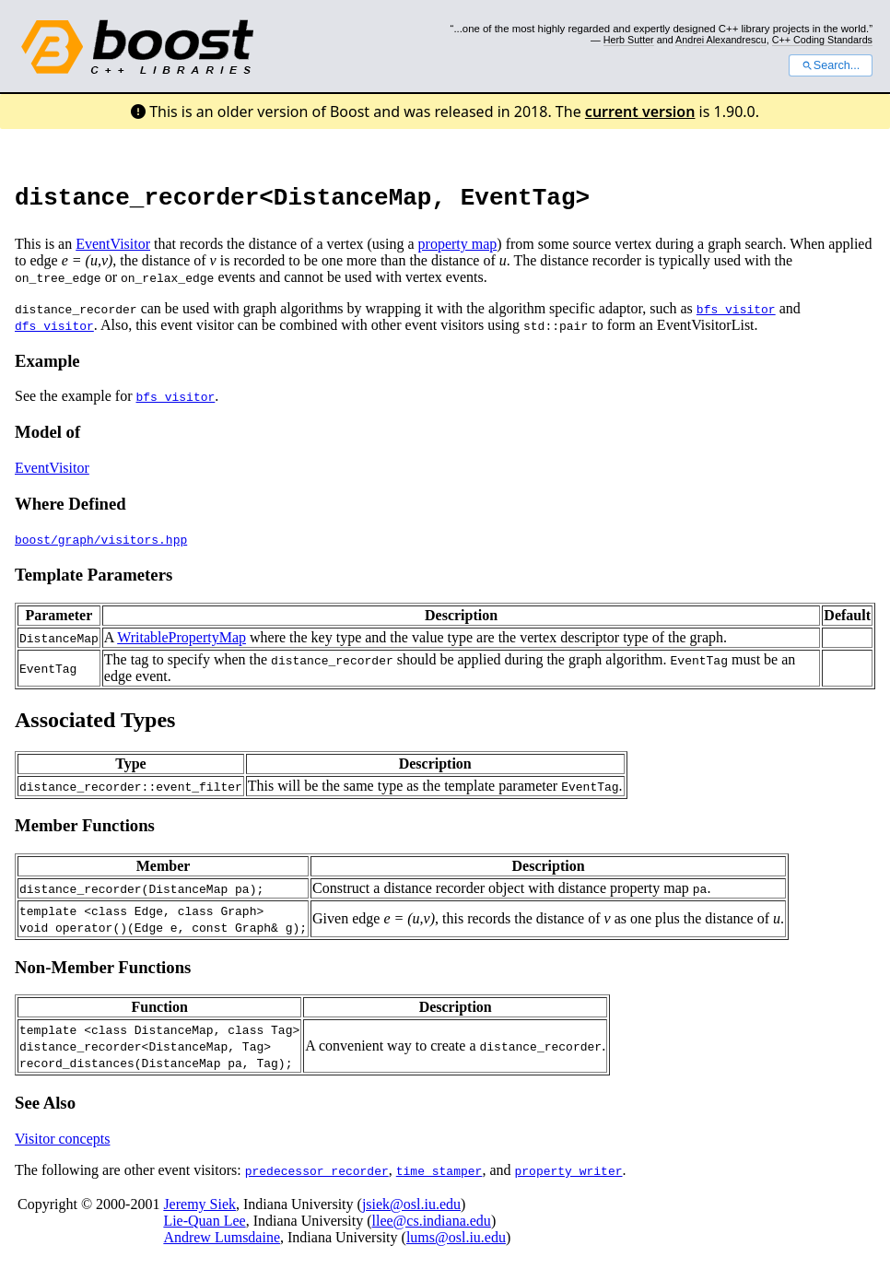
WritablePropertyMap (181, 643)
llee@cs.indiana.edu (431, 1226)
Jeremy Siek (199, 1209)
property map (458, 249)
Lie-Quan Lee (204, 1226)
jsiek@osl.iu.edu (411, 1209)
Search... (831, 65)
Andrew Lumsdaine (221, 1243)
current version (640, 111)
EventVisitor (113, 249)
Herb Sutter (628, 39)
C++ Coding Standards (822, 39)
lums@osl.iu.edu (456, 1243)
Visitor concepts (62, 1144)
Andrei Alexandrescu (721, 39)
